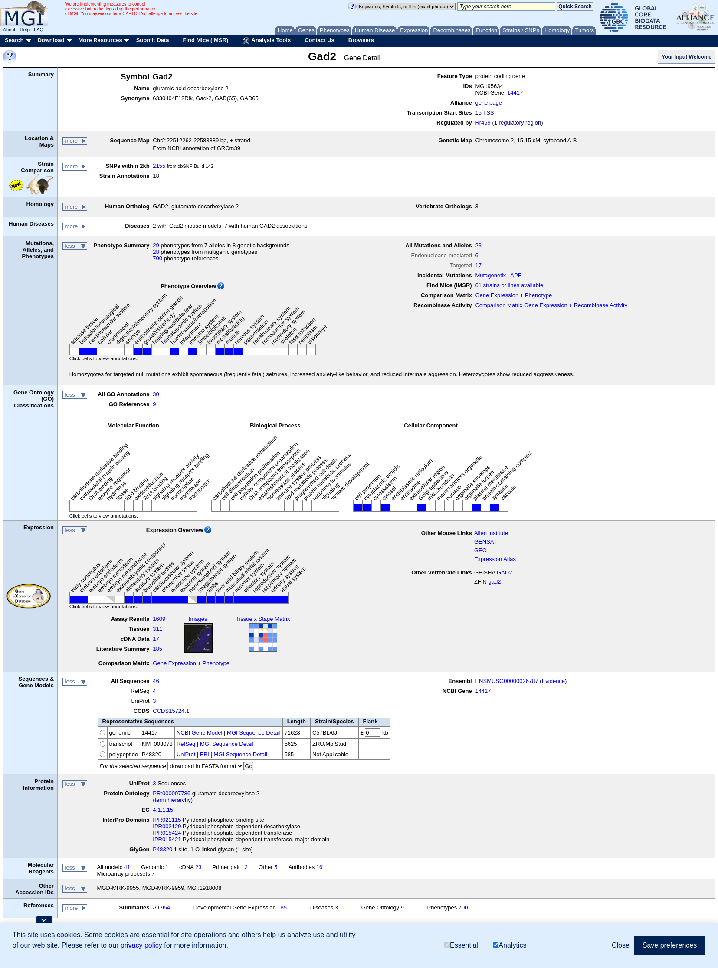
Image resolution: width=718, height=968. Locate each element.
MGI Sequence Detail (254, 732)
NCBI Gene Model (200, 732)
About (9, 29)
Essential (461, 945)
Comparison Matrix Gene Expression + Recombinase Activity (551, 305)
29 (156, 245)
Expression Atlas (495, 559)
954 (165, 907)
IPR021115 (167, 820)
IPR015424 (167, 833)
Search (14, 40)
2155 (159, 166)
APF (515, 275)
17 (478, 265)
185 (157, 649)
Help (25, 29)
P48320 (162, 849)
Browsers (361, 40)
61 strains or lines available (509, 285)
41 (127, 867)
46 (156, 681)
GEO (480, 550)
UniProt (186, 754)
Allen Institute (491, 533)
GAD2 (504, 572)
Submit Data (152, 40)
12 (245, 867)
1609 (159, 619)
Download (50, 40)
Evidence (553, 681)
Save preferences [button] (670, 945)
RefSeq (186, 744)
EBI (204, 754)
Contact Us (319, 40)
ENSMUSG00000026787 (506, 681)
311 (157, 629)
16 (319, 867)
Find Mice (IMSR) (205, 40)
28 (156, 252)
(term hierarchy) (173, 800)
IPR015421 (167, 839)
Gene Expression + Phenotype (513, 295)
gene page (488, 102)
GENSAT (485, 541)
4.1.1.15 (163, 810)
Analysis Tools (266, 41)
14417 (515, 92)
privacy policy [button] (141, 945)
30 (156, 394)
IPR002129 (167, 826)
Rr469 (482, 122)
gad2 (494, 581)
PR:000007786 (171, 793)
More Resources (100, 40)
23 (478, 245)
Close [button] (620, 945)
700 (157, 258)
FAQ (38, 29)
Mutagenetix (490, 275)
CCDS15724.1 (171, 711)
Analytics (509, 945)
